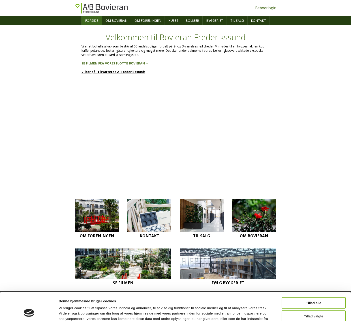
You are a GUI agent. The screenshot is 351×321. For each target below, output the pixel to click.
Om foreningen (148, 20)
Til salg (237, 20)
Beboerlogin (265, 7)
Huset (173, 20)
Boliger (192, 20)
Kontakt (258, 20)
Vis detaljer (233, 312)
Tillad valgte (313, 289)
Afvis (314, 302)
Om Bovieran (116, 20)
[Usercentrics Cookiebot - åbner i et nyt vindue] (29, 312)
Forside (91, 20)
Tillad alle (313, 276)
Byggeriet (214, 20)
